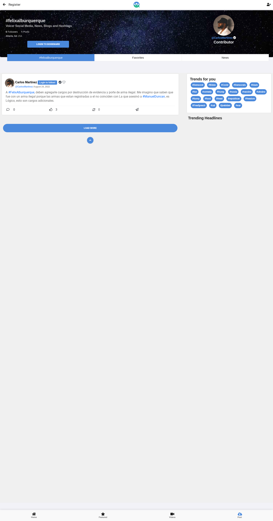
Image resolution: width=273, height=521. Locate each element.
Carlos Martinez (26, 82)
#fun (194, 92)
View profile (229, 311)
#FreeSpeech (198, 105)
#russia (233, 92)
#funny (195, 98)
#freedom (250, 98)
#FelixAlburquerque (21, 92)
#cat (213, 105)
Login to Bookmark (48, 44)
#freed (219, 98)
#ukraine (261, 92)
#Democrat (197, 85)
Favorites (138, 57)
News (225, 57)
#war (238, 105)
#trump (220, 92)
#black (254, 85)
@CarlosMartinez (24, 86)
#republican (234, 98)
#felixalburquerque (51, 57)
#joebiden (225, 105)
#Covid (224, 85)
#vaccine (246, 92)
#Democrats (240, 85)
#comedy (207, 92)
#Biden (212, 85)
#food (208, 98)
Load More (90, 128)
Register (13, 4)
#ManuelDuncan (154, 96)
